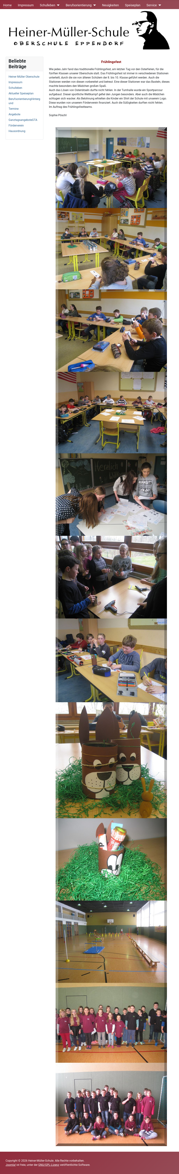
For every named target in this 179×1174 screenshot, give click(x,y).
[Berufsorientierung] (94, 5)
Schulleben (47, 5)
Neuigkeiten (110, 5)
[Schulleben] (57, 5)
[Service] (159, 5)
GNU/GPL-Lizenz (48, 1165)
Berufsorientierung (79, 5)
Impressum (26, 5)
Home (7, 5)
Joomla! (11, 1165)
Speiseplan (132, 5)
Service (151, 5)
